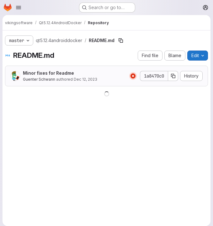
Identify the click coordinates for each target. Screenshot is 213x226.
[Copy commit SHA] (173, 76)
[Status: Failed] (133, 76)
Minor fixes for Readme (48, 73)
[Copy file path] (121, 40)
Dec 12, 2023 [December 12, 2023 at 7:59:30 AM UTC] (85, 79)
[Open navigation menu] (18, 8)
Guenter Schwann (39, 79)
